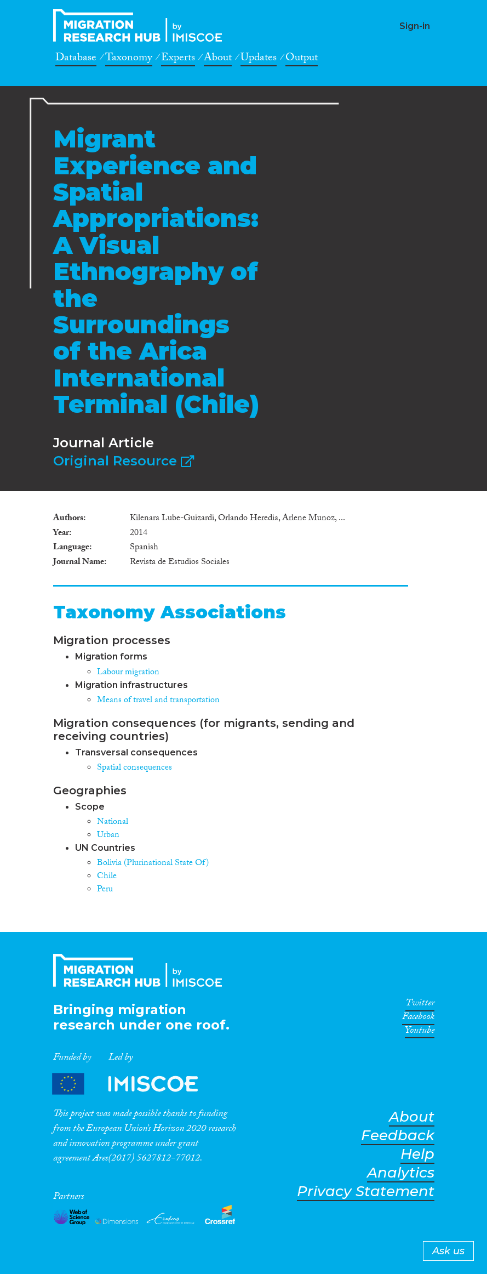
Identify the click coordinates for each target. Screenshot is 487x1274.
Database (75, 59)
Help (417, 1154)
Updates (258, 59)
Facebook (418, 1018)
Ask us (448, 1251)
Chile (107, 876)
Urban (108, 835)
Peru (105, 890)
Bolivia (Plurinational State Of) (153, 863)
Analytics (400, 1172)
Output (301, 59)
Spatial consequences (134, 768)
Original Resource (123, 461)
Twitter (419, 1004)
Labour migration (128, 673)
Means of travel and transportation (158, 700)
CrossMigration (140, 25)
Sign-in (414, 26)
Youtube (419, 1032)
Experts (178, 59)
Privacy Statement (365, 1191)
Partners (134, 1083)
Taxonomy (128, 59)
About (218, 59)
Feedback (397, 1135)
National (112, 822)
